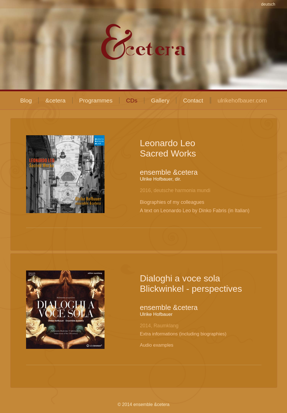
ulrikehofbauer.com (242, 100)
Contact (193, 100)
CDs (131, 100)
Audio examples (156, 345)
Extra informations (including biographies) (183, 334)
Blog (26, 100)
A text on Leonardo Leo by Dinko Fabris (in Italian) (194, 210)
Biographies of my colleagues (172, 202)
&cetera (55, 100)
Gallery (160, 100)
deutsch (268, 4)
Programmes (95, 100)
